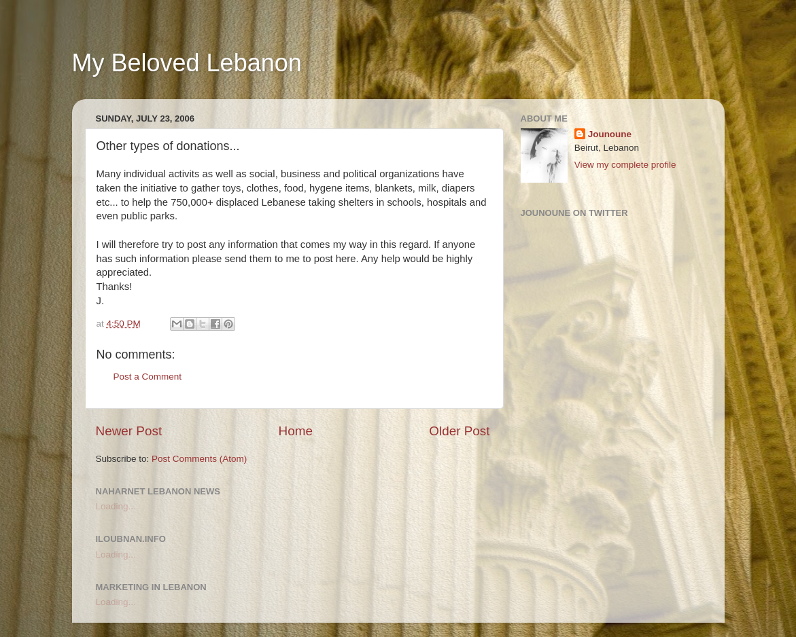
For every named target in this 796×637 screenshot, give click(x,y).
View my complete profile (625, 165)
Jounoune (610, 134)
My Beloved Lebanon (187, 63)
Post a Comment (148, 376)
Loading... (116, 506)
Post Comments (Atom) (199, 459)
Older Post (459, 431)
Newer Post (129, 431)
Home (296, 431)
